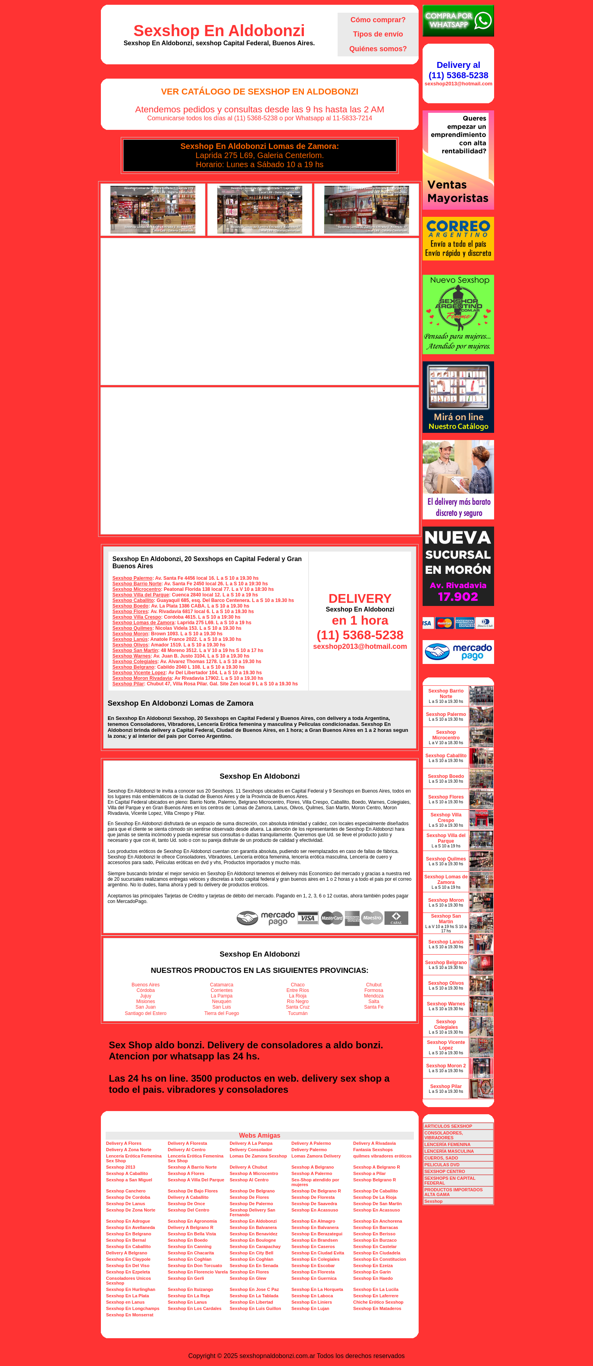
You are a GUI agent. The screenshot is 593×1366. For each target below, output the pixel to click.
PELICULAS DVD (442, 1164)
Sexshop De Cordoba (128, 1197)
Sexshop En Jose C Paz (254, 1289)
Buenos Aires (145, 985)
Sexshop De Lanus (125, 1203)
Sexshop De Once (186, 1203)
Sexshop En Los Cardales (195, 1308)
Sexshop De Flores (249, 1197)
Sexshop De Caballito (375, 1190)
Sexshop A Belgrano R (376, 1167)
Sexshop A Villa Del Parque (196, 1179)
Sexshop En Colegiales (316, 1259)
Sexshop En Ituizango (190, 1289)
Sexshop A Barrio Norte (192, 1167)
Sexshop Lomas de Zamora (143, 622)
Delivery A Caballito (188, 1197)
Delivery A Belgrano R (191, 1227)
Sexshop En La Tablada (254, 1295)
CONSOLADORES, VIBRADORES (443, 1135)
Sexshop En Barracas (375, 1227)
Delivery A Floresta (187, 1143)
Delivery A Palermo (311, 1143)
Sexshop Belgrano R (374, 1179)
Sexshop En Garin (372, 1272)
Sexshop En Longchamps (132, 1308)
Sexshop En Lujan (310, 1308)
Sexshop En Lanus (187, 1302)
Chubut (374, 985)
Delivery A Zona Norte (128, 1149)
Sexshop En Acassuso (315, 1210)
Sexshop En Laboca (312, 1295)
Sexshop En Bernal (126, 1240)
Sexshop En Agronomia (192, 1221)
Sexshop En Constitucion (379, 1259)
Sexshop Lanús (130, 639)
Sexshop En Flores (249, 1272)
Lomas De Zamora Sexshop (258, 1156)
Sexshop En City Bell (251, 1252)
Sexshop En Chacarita (191, 1252)
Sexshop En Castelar (374, 1246)
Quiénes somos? (378, 49)
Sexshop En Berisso (374, 1233)
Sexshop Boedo (130, 606)
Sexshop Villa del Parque (140, 595)
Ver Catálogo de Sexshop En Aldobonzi (259, 91)
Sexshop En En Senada (254, 1265)
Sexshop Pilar (128, 684)
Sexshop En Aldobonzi (219, 30)
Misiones (145, 1001)
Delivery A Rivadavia (374, 1143)
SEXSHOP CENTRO (444, 1171)
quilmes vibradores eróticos (382, 1156)
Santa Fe (374, 1007)
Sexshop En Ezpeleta (128, 1272)
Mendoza (374, 996)
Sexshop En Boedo (188, 1240)
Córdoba (146, 990)
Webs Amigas (259, 1135)
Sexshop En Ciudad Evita (318, 1252)
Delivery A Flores (123, 1143)
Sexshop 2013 (120, 1167)
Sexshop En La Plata (127, 1295)
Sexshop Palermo (132, 578)
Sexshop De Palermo (251, 1203)
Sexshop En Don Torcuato (195, 1265)
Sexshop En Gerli (186, 1278)
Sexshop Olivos (130, 645)
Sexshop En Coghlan (190, 1259)
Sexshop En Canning (190, 1246)
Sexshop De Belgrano (252, 1190)
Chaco (298, 985)
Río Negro (298, 1001)
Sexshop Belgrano (133, 667)
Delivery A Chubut (248, 1167)
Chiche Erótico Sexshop (378, 1302)
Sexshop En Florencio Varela (198, 1272)
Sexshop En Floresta (313, 1272)
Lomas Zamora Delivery (316, 1156)
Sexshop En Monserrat (129, 1314)
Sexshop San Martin (135, 650)
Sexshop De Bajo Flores (193, 1190)
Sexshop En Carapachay (255, 1246)
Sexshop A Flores (186, 1173)
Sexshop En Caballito (128, 1246)
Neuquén (222, 1001)
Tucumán (298, 1013)
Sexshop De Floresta (313, 1197)
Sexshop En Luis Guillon (255, 1308)
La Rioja (298, 996)
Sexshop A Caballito (127, 1173)
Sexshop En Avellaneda (130, 1227)
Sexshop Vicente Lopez (139, 672)
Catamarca (222, 985)
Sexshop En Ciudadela (376, 1252)
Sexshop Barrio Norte (136, 584)
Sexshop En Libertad (251, 1302)
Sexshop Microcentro (136, 589)
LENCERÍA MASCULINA (449, 1151)
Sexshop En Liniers (312, 1302)
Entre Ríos (297, 990)
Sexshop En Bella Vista (192, 1233)
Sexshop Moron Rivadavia (142, 678)
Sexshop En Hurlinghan (130, 1289)
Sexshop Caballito (133, 600)
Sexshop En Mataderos (377, 1308)
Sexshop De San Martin (377, 1203)
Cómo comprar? (378, 20)
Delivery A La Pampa (251, 1143)
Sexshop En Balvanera (253, 1227)
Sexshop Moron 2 (446, 1066)
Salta (374, 1001)
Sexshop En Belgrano (128, 1233)
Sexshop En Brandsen (315, 1240)
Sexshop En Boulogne (253, 1240)
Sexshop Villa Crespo (136, 617)
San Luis (221, 1007)
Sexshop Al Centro (249, 1179)
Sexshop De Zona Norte (130, 1210)
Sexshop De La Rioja (374, 1197)
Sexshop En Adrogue (128, 1221)
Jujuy (145, 996)
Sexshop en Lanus (125, 1302)
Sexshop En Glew (248, 1278)
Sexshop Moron (130, 634)
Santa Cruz (298, 1007)
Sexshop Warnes (131, 656)
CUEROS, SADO (441, 1158)
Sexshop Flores (130, 611)
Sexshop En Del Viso (127, 1265)
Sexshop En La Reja (189, 1295)
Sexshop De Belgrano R (316, 1190)
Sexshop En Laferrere (375, 1295)
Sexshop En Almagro (313, 1221)
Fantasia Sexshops (373, 1149)
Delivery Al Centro (187, 1149)
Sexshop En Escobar (313, 1265)
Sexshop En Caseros (313, 1246)
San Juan (145, 1007)
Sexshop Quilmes (132, 628)
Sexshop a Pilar (369, 1173)
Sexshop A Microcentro (254, 1173)
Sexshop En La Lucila (375, 1289)
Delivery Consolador (251, 1149)
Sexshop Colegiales (134, 661)
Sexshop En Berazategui (317, 1233)
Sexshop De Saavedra (314, 1203)
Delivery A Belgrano (126, 1252)
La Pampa (222, 996)
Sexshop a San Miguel (129, 1179)
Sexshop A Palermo (312, 1173)
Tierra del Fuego (221, 1013)
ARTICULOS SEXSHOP (448, 1126)
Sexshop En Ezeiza (373, 1265)
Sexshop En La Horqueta (317, 1289)
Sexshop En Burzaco (374, 1240)
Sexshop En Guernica (314, 1278)
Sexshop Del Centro (189, 1210)
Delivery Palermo (309, 1149)
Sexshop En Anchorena (377, 1221)
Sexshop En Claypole (128, 1259)
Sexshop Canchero (126, 1190)
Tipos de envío (378, 34)
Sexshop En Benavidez (253, 1233)
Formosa (374, 990)
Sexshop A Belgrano (313, 1167)
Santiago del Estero (145, 1013)
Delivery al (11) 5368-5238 (458, 70)
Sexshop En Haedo (373, 1278)
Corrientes (222, 990)
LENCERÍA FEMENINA (447, 1144)
